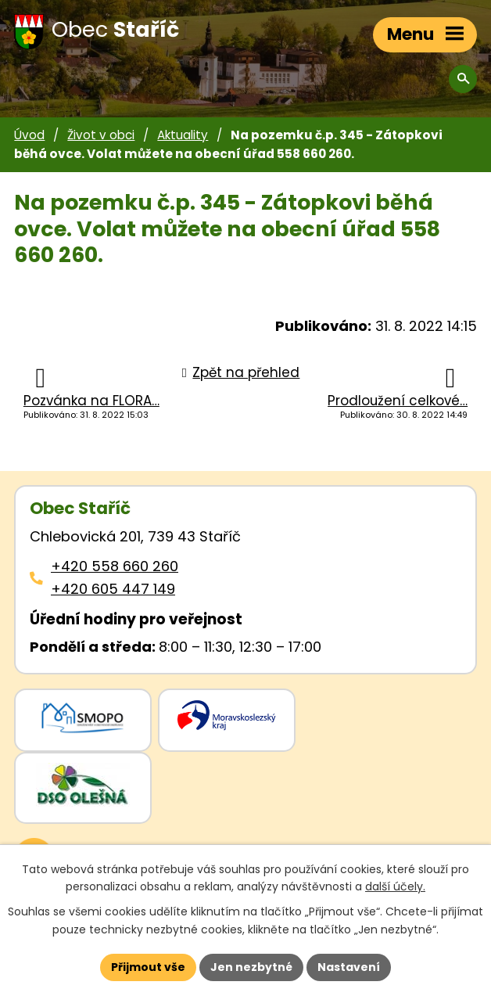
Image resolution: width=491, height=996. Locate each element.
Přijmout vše (148, 967)
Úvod (29, 135)
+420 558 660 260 (114, 566)
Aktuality (182, 135)
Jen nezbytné (251, 967)
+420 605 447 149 (113, 589)
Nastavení (348, 967)
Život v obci (100, 135)
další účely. (395, 887)
